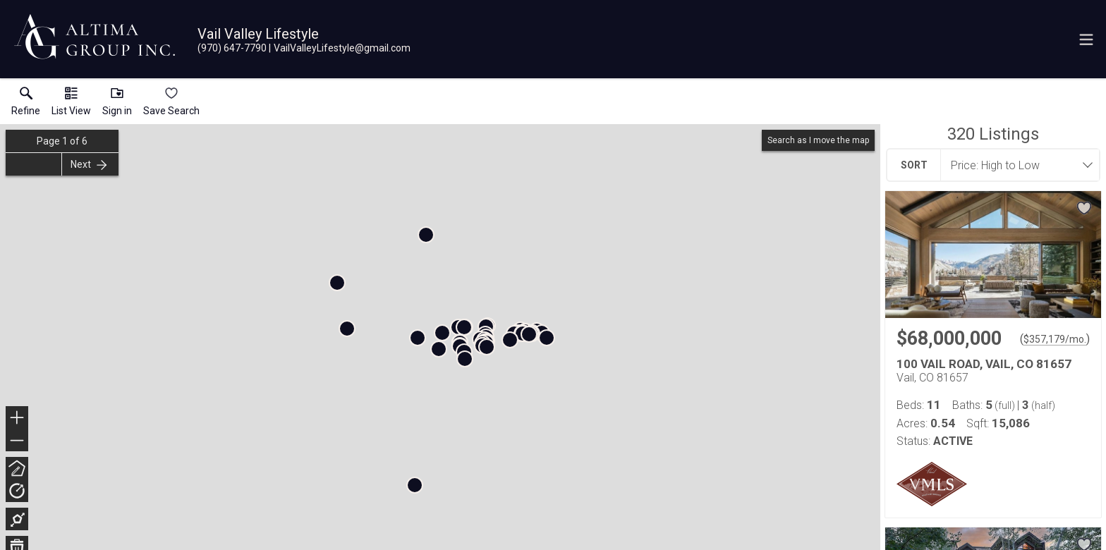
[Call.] (232, 48)
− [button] (17, 440)
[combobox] (1015, 165)
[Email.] (340, 48)
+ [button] (17, 419)
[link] (25, 104)
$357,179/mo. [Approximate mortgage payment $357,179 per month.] (1054, 339)
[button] (71, 104)
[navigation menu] (1086, 39)
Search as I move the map (818, 140)
